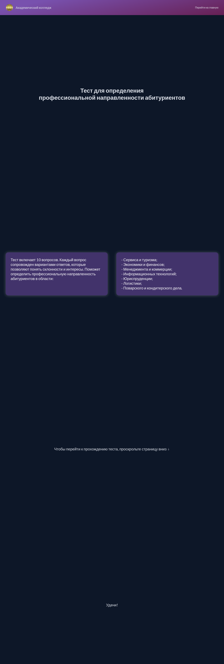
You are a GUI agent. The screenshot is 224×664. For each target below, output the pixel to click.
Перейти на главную (206, 7)
